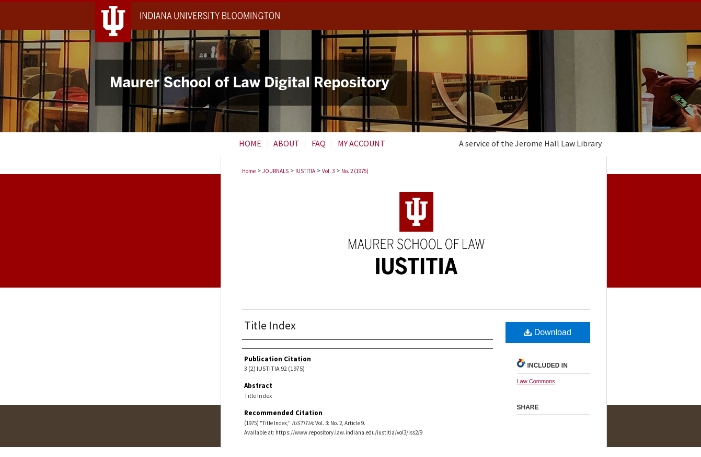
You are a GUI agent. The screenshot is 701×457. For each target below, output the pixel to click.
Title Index (270, 325)
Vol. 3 (328, 171)
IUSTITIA (305, 171)
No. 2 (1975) (355, 171)
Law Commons (536, 381)
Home (249, 171)
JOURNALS (275, 171)
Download (547, 332)
